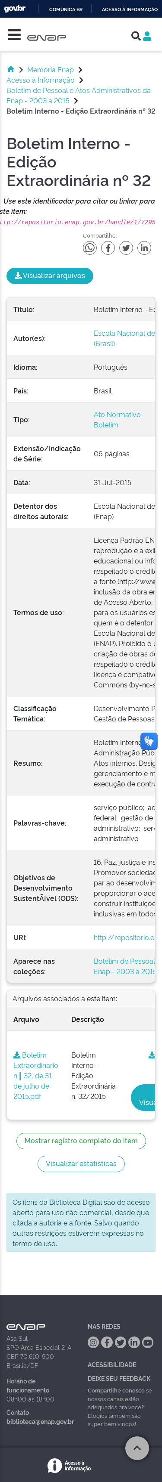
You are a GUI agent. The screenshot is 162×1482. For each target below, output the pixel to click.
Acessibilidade (112, 1364)
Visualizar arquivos (50, 275)
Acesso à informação (130, 9)
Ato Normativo (117, 414)
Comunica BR (66, 9)
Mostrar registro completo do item (81, 1140)
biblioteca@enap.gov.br (40, 1421)
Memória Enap (50, 69)
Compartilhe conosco (116, 1390)
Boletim (106, 424)
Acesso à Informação (40, 79)
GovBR (14, 9)
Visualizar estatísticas (81, 1163)
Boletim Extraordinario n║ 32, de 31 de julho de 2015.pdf (35, 1075)
